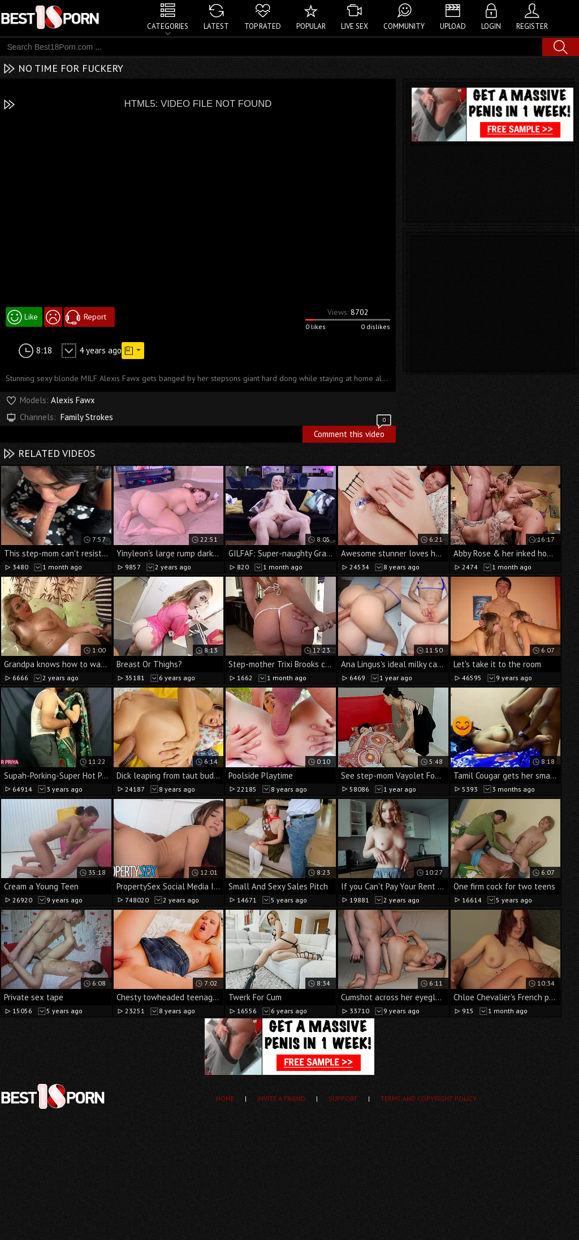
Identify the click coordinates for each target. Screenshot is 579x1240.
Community (404, 26)
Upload (453, 26)
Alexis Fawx (73, 400)
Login (491, 26)
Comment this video (353, 432)
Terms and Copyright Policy (429, 1098)
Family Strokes (87, 417)
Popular (311, 26)
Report (95, 317)
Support (343, 1098)
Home (225, 1098)
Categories (167, 26)
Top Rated (262, 26)
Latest (216, 26)
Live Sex (354, 26)
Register (532, 26)
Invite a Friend (281, 1098)
